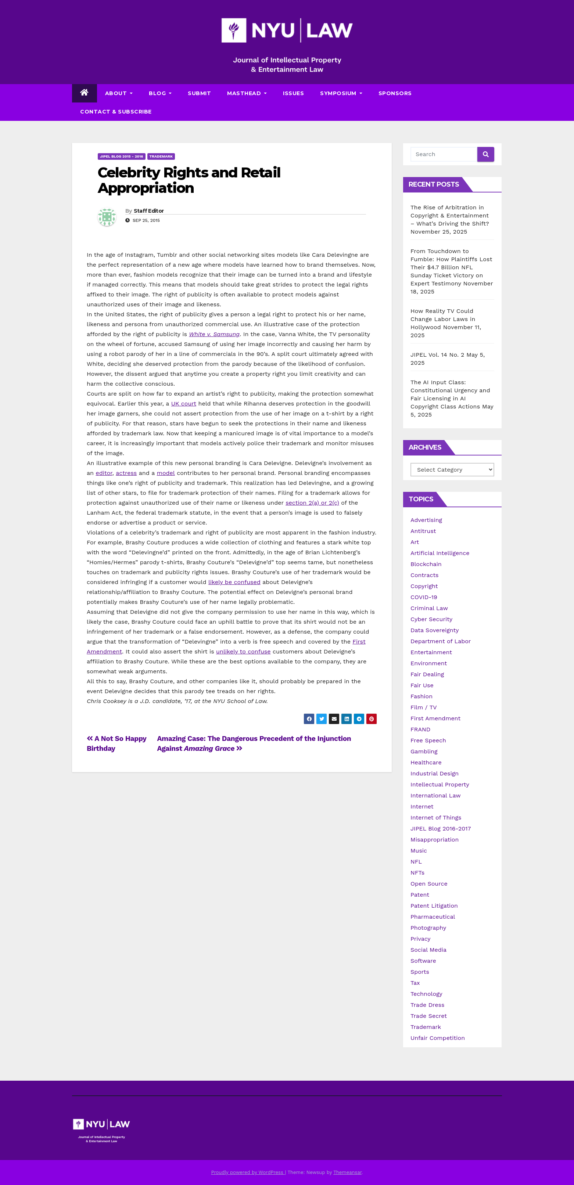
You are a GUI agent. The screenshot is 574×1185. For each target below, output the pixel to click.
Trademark (161, 156)
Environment (428, 663)
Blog (160, 93)
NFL (416, 861)
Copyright (424, 586)
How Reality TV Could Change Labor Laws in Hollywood (443, 319)
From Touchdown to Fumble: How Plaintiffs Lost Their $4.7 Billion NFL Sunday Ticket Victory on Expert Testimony (451, 267)
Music (418, 850)
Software (423, 960)
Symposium (341, 93)
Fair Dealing (427, 674)
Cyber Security (431, 619)
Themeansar (347, 1172)
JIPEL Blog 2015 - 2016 (121, 156)
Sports (419, 971)
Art (414, 542)
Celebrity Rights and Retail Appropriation (189, 180)
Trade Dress (427, 1004)
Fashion (421, 696)
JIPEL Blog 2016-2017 (440, 828)
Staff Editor (149, 211)
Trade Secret (428, 1015)
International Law (435, 795)
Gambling (424, 751)
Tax (415, 982)
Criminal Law (429, 608)
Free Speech (428, 740)
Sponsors (395, 93)
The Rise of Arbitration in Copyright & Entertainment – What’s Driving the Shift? (449, 215)
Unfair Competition (437, 1037)
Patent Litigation (434, 905)
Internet (422, 806)
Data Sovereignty (434, 630)
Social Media (428, 949)
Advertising (426, 519)
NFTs (417, 872)
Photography (428, 927)
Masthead (247, 93)
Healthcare (426, 762)
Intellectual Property (439, 784)
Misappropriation (434, 839)
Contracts (424, 575)
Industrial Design (434, 773)
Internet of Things (435, 817)
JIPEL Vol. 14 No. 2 (437, 354)
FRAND (420, 729)
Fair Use (422, 685)
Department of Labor (440, 641)
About (119, 93)
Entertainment (431, 652)
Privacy (420, 938)
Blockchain (426, 564)
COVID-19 (423, 597)
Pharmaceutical (432, 916)
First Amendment (435, 718)
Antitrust (423, 530)
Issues (293, 93)
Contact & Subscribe (116, 111)
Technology (426, 993)
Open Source (429, 883)
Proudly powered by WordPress (248, 1172)
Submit (199, 93)
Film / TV (423, 707)
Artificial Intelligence (439, 553)
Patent (419, 894)
